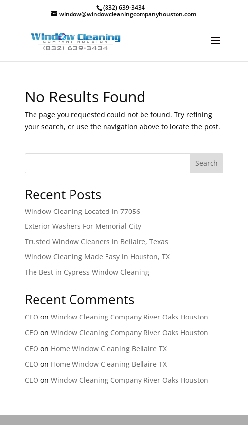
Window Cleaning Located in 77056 (82, 211)
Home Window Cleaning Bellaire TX (109, 348)
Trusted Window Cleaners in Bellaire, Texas (96, 241)
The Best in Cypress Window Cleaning (87, 272)
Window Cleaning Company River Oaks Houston (129, 316)
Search (206, 163)
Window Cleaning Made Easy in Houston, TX (97, 256)
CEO (31, 316)
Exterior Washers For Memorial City (83, 226)
